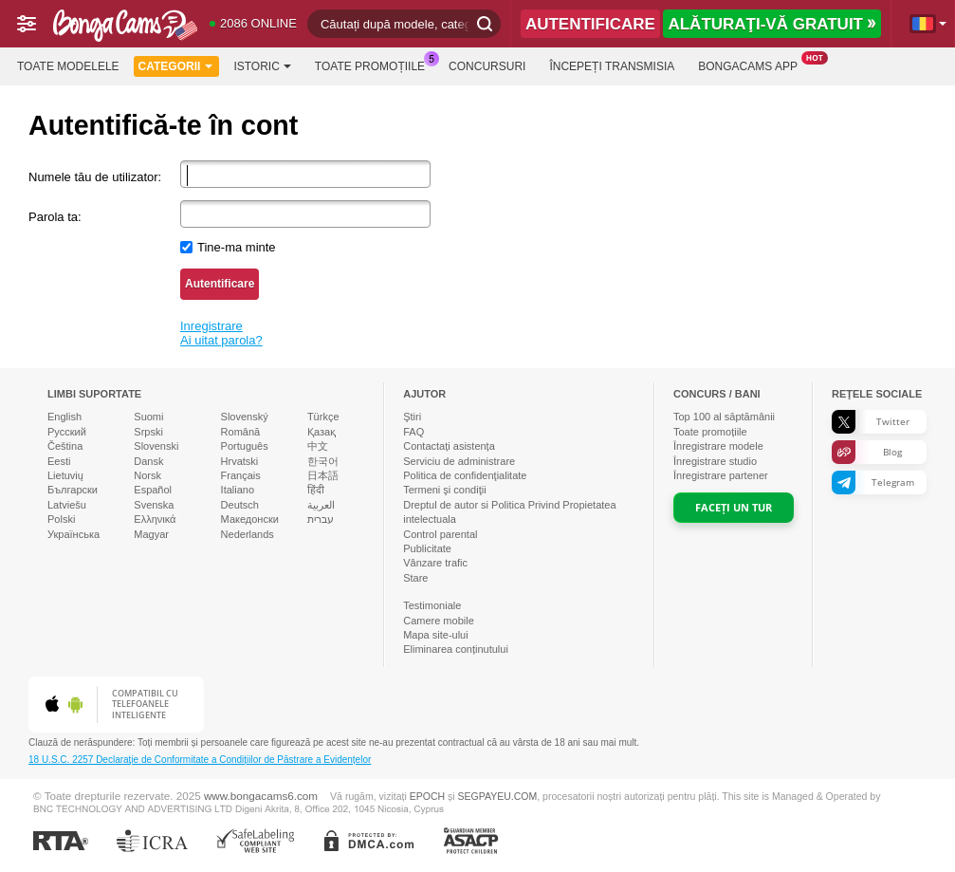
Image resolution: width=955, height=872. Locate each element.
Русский (66, 431)
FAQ (413, 431)
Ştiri (412, 416)
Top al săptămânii (724, 416)
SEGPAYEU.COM (498, 796)
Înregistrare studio (715, 461)
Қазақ (321, 431)
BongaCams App (752, 64)
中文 (317, 446)
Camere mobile (438, 620)
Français (241, 475)
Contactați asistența (449, 446)
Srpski (148, 431)
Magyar (151, 534)
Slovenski (156, 446)
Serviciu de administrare (459, 461)
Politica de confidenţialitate (464, 475)
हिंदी (315, 489)
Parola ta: (55, 217)
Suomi (148, 416)
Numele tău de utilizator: (94, 177)
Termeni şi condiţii (444, 489)
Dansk (148, 461)
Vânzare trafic (435, 562)
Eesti (58, 461)
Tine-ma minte (236, 247)
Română (241, 431)
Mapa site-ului (435, 634)
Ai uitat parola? (221, 340)
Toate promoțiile (374, 64)
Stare (415, 578)
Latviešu (66, 504)
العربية (321, 504)
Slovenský (244, 416)
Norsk (147, 475)
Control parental (440, 534)
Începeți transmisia (611, 66)
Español (153, 489)
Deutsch (240, 504)
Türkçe (323, 416)
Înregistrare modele (718, 446)
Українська (73, 534)
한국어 (323, 461)
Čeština (65, 446)
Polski (61, 519)
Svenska (154, 504)
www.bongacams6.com (261, 795)
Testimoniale (432, 605)
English (64, 416)
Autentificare (219, 283)
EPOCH (427, 796)
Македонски (250, 519)
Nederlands (247, 534)
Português (244, 446)
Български (72, 489)
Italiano (237, 489)
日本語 (323, 475)
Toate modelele (68, 66)
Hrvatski (240, 461)
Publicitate (427, 548)
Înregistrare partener (720, 475)
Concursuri (487, 66)
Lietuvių (65, 475)
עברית (320, 519)
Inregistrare (211, 326)
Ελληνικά (154, 519)
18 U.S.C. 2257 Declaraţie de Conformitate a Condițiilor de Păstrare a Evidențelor (199, 759)
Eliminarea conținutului (455, 649)
